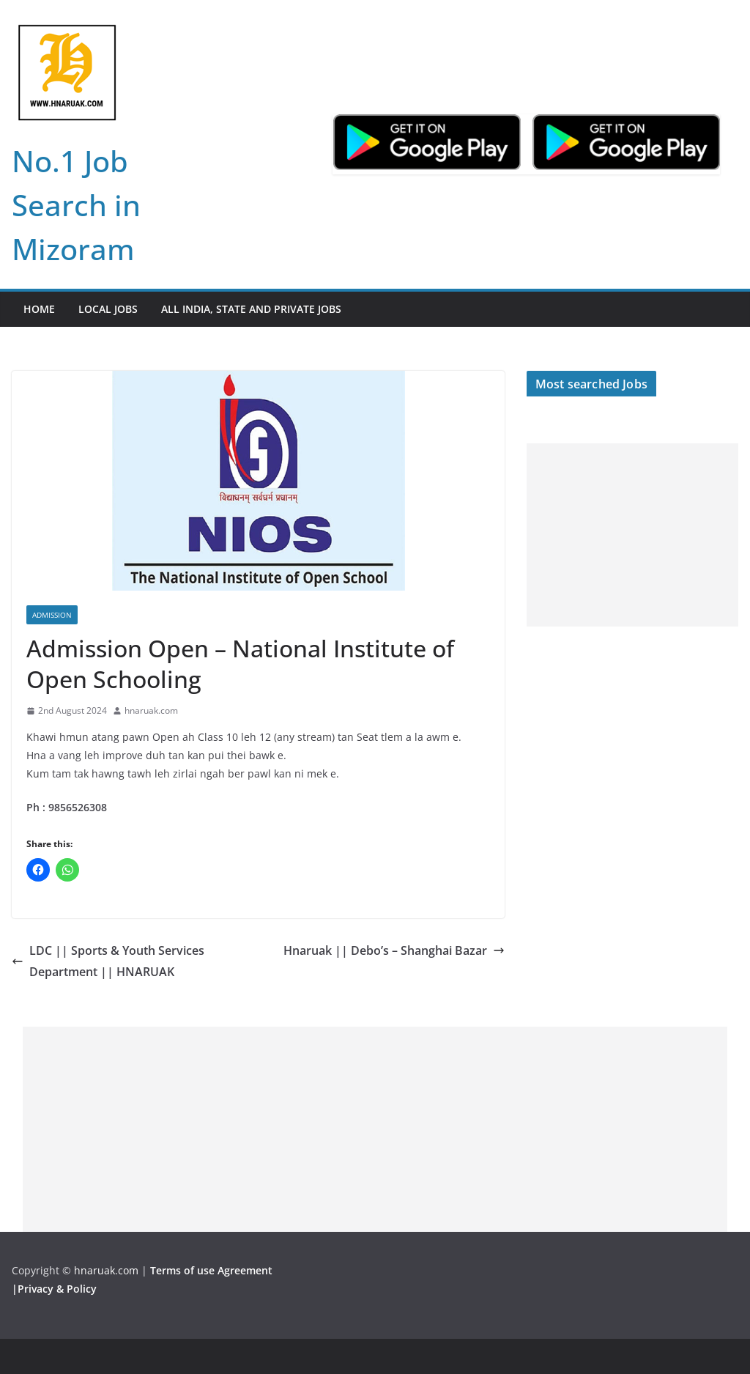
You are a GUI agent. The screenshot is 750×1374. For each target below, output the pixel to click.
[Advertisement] (632, 535)
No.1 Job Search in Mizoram (76, 205)
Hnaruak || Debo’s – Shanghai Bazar (394, 950)
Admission (52, 615)
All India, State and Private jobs (251, 309)
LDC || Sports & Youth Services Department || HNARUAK (108, 961)
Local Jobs (108, 309)
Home (39, 309)
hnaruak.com (151, 710)
